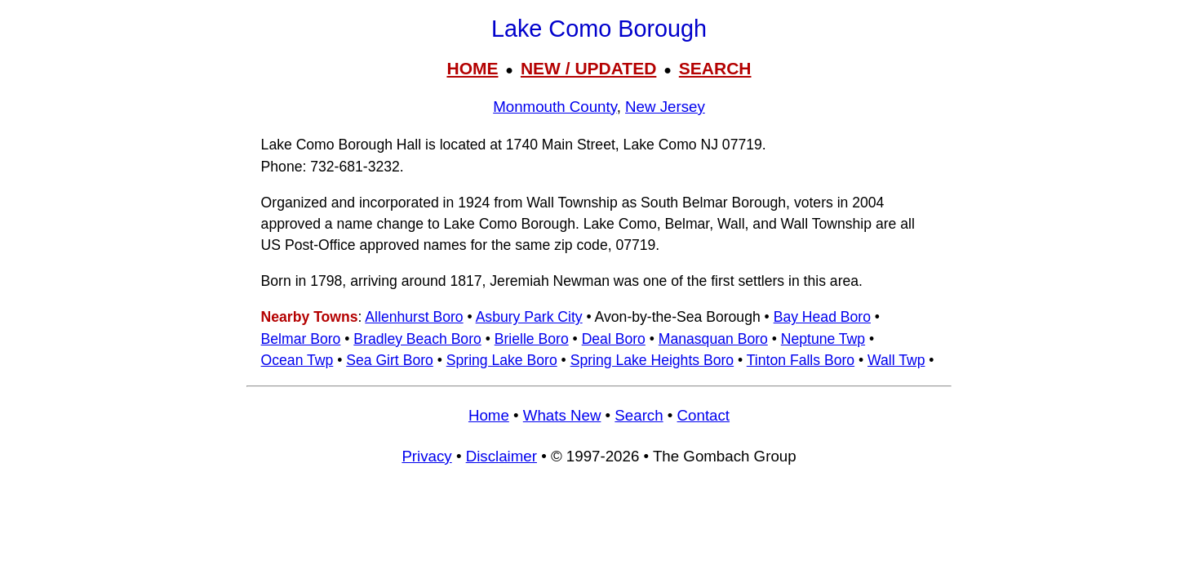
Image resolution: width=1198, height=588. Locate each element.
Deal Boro (614, 339)
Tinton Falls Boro (800, 360)
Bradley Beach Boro (417, 339)
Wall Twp (896, 360)
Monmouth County (554, 106)
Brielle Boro (532, 339)
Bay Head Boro (822, 317)
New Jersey (665, 106)
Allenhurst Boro (414, 317)
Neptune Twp (823, 339)
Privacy (426, 456)
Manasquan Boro (713, 339)
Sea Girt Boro (389, 360)
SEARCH (715, 68)
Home (488, 415)
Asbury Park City (529, 317)
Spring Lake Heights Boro (652, 360)
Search (639, 415)
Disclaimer (501, 456)
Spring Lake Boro (501, 360)
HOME (472, 68)
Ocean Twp (297, 360)
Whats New (562, 415)
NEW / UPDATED (588, 68)
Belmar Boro (301, 339)
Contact (703, 415)
